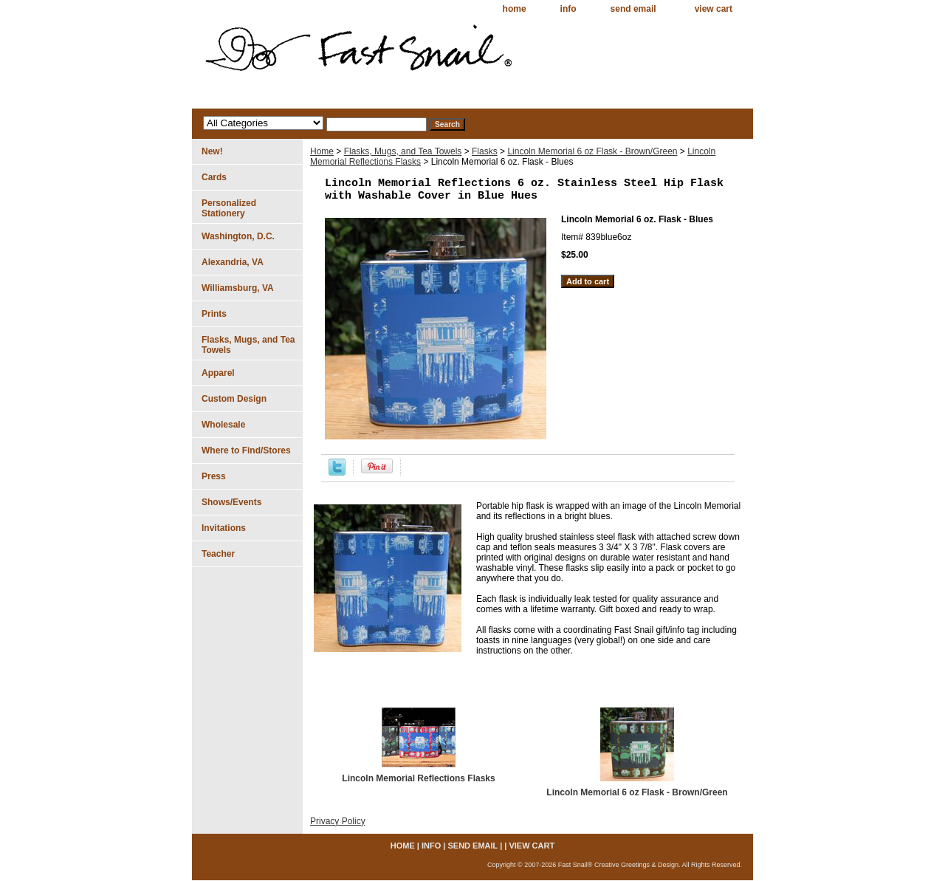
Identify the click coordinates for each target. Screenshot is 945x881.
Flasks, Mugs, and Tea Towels (403, 151)
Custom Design (234, 399)
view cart (713, 9)
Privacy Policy (337, 821)
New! (212, 151)
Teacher (218, 554)
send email (633, 9)
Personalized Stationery (229, 208)
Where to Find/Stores (246, 450)
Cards (214, 177)
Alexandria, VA (233, 262)
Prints (214, 314)
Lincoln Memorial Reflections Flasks (418, 778)
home (514, 9)
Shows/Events (231, 502)
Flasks (485, 151)
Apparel (218, 373)
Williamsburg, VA (238, 288)
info (568, 9)
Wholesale (223, 424)
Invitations (224, 528)
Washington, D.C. (238, 236)
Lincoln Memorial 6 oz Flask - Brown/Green (592, 151)
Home (322, 151)
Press (214, 476)
